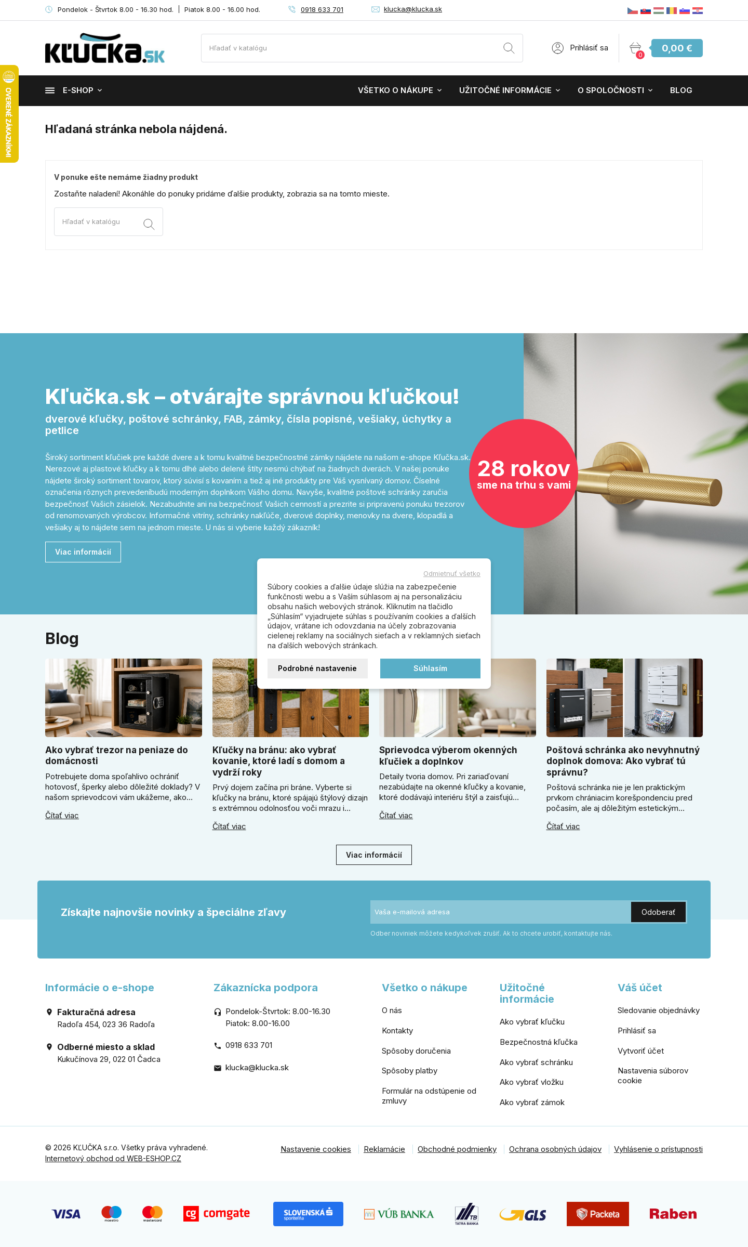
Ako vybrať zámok (532, 1102)
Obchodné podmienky (457, 1149)
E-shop (69, 90)
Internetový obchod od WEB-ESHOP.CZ (113, 1158)
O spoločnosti (611, 90)
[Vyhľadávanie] (362, 48)
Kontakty (397, 1030)
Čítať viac (62, 815)
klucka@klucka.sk (413, 9)
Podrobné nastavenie (317, 668)
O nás (392, 1010)
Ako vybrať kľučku (532, 1022)
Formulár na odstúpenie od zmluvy (429, 1096)
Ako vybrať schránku (536, 1062)
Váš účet (640, 987)
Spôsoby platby (409, 1070)
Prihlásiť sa (637, 1030)
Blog (681, 90)
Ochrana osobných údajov (555, 1149)
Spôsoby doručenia (416, 1051)
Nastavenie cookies (315, 1149)
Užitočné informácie (505, 90)
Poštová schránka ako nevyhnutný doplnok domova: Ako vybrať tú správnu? (623, 761)
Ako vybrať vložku (532, 1082)
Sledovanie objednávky (659, 1010)
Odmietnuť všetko (451, 573)
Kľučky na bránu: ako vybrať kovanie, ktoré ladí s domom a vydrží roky (278, 761)
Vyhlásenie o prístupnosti (658, 1149)
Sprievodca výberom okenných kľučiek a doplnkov (448, 755)
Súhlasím (430, 668)
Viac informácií (83, 551)
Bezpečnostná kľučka (539, 1042)
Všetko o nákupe (395, 90)
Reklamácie (384, 1149)
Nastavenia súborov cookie (653, 1075)
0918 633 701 (322, 9)
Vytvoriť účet (641, 1051)
